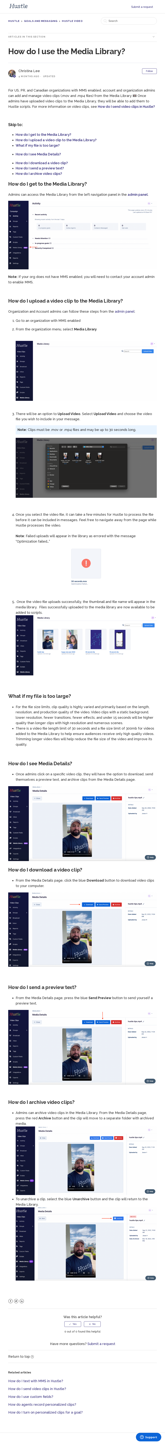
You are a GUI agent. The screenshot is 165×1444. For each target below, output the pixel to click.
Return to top (21, 1356)
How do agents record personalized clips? (42, 1404)
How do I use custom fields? (30, 1397)
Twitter (16, 1301)
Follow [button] (149, 71)
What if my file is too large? (38, 145)
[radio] (72, 1324)
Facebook (10, 1301)
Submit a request (142, 6)
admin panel (138, 194)
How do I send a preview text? (40, 168)
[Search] (129, 21)
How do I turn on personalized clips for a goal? (45, 1412)
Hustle (14, 21)
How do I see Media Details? (39, 154)
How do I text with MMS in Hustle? (35, 1381)
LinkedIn (21, 1301)
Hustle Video (72, 21)
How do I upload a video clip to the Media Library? (56, 140)
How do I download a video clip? (42, 163)
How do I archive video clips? (39, 174)
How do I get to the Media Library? (43, 135)
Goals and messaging (40, 21)
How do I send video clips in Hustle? (127, 107)
